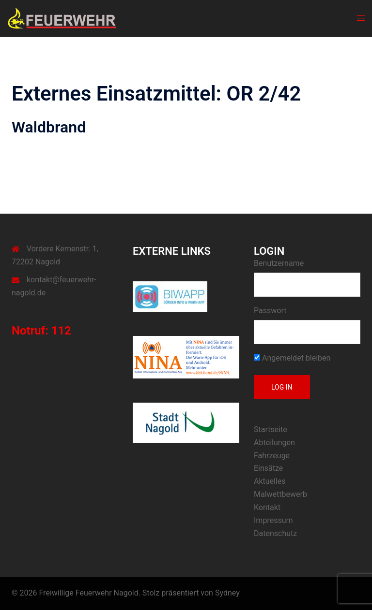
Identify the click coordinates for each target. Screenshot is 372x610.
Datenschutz (275, 533)
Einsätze (268, 468)
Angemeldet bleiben (292, 358)
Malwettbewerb (280, 494)
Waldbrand (49, 127)
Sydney (227, 592)
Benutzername (279, 263)
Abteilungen (274, 442)
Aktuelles (270, 481)
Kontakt (267, 507)
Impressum (273, 520)
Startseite (270, 429)
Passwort (270, 310)
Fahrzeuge (272, 455)
